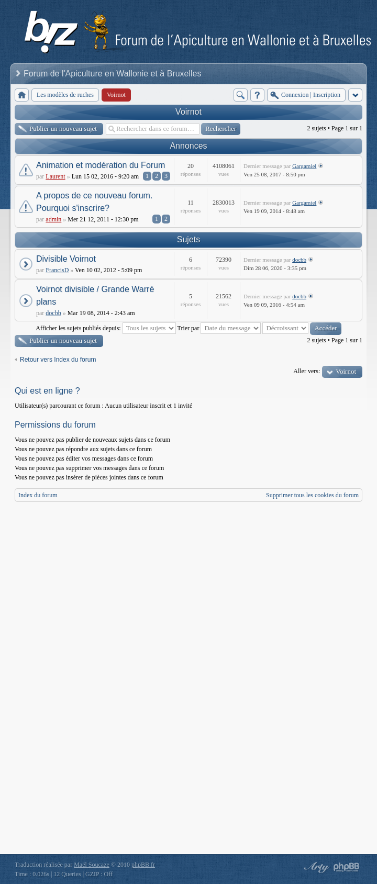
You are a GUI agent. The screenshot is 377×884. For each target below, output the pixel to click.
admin (53, 219)
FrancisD (57, 270)
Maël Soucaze (91, 864)
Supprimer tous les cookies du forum (312, 495)
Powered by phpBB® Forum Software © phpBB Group (346, 867)
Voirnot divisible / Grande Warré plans (95, 295)
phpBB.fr (143, 864)
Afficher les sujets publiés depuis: (105, 328)
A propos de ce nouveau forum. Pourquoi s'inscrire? (94, 201)
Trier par (219, 328)
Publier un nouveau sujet (63, 128)
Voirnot (188, 111)
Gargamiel (304, 166)
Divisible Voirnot (66, 258)
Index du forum (38, 495)
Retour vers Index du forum (58, 359)
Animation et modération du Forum (100, 165)
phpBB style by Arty (315, 867)
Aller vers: (306, 371)
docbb (299, 259)
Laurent (55, 176)
